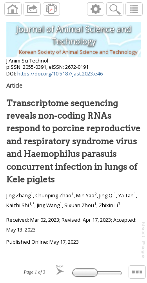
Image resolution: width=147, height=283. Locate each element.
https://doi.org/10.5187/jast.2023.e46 (60, 73)
